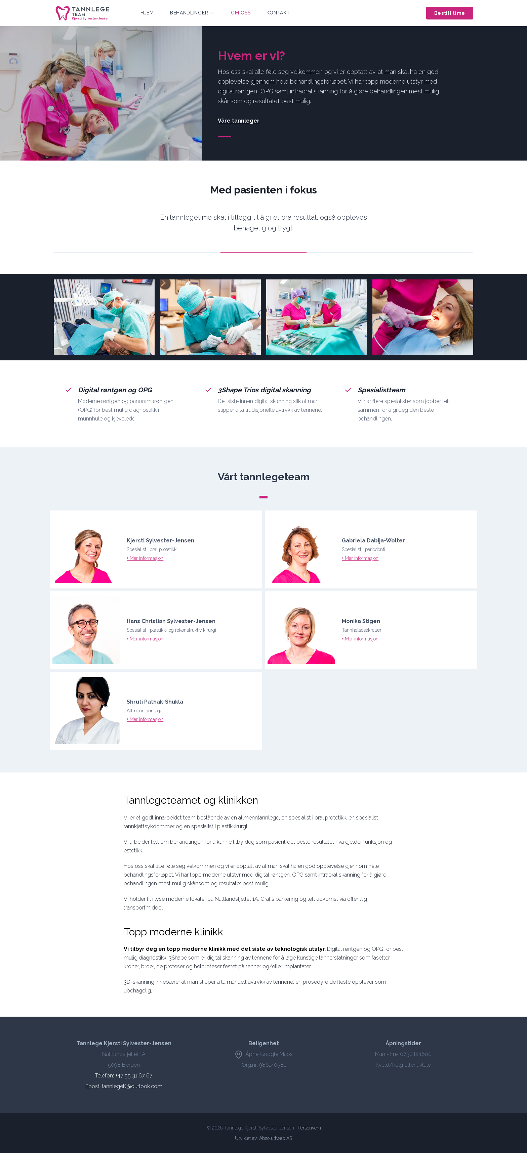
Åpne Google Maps (264, 1054)
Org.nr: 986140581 (264, 1065)
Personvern (309, 1127)
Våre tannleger (238, 121)
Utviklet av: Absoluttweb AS (263, 1138)
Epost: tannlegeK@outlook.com (123, 1086)
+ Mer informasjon (145, 558)
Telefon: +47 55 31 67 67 (124, 1075)
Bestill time (449, 13)
